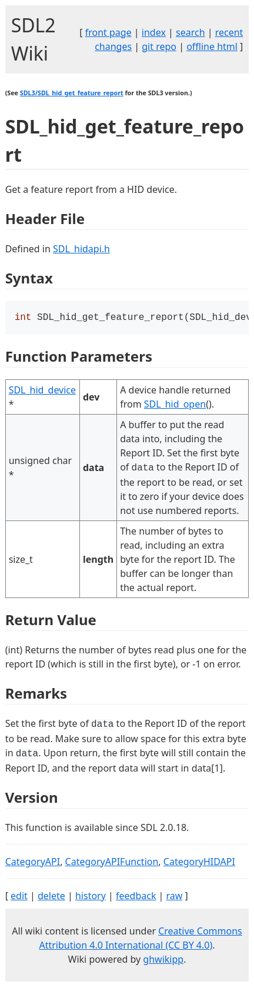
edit (19, 896)
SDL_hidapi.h (81, 248)
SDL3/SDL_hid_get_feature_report (71, 93)
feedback (136, 896)
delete (51, 896)
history (90, 896)
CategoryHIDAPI (199, 862)
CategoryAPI (33, 862)
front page (108, 32)
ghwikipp (163, 960)
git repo (159, 46)
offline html (212, 46)
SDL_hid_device (42, 391)
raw (174, 896)
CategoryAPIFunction (112, 862)
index (154, 32)
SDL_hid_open (175, 405)
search (190, 32)
